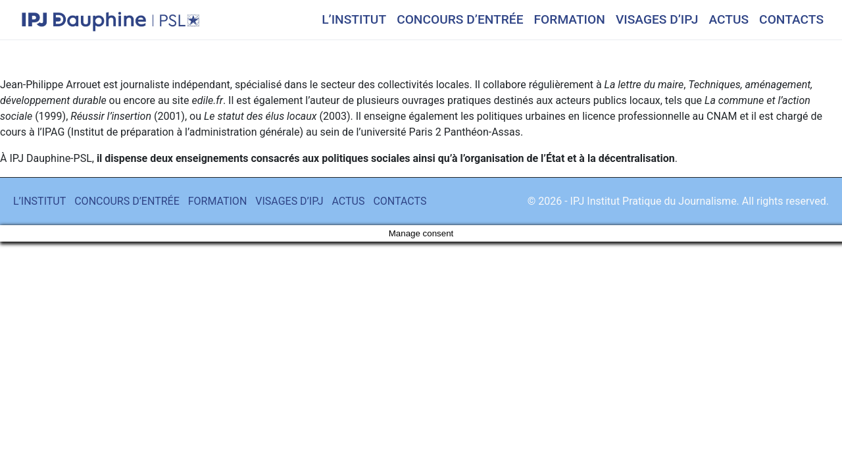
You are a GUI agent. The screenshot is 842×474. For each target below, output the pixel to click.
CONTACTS (791, 19)
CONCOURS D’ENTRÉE (460, 19)
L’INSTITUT (354, 19)
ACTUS (728, 19)
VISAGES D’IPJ (657, 19)
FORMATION (569, 19)
